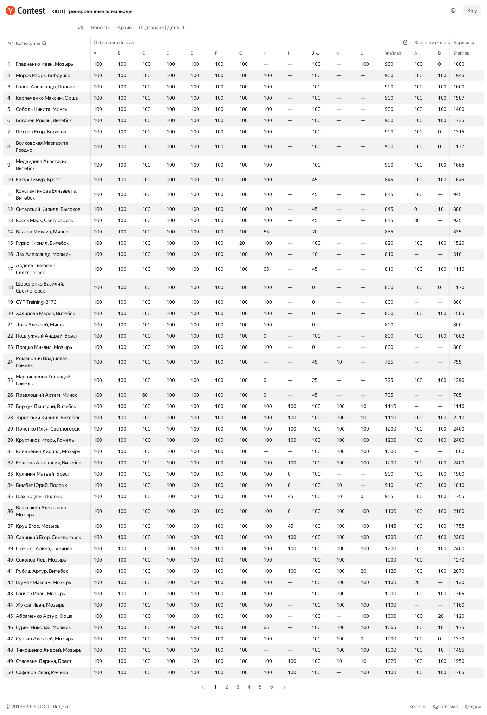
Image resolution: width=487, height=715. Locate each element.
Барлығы (467, 42)
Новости (100, 27)
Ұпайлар (464, 53)
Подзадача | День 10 (162, 27)
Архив (125, 27)
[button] (31, 43)
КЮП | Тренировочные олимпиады (91, 11)
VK (80, 27)
